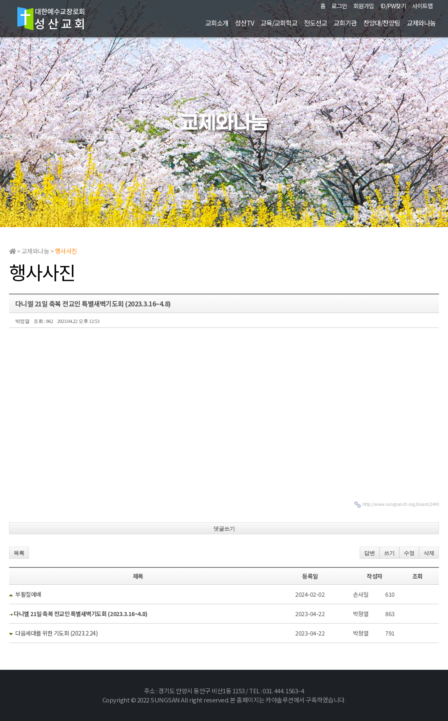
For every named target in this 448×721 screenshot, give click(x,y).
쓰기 (389, 553)
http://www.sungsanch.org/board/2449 (401, 503)
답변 (369, 553)
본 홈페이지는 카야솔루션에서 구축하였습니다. (288, 699)
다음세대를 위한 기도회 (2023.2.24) (56, 633)
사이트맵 (422, 5)
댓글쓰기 (224, 529)
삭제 (429, 553)
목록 (19, 553)
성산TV (244, 23)
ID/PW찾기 (393, 5)
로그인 (339, 5)
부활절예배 (28, 594)
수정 (409, 553)
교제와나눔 (421, 23)
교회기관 (345, 23)
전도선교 (315, 23)
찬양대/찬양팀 (381, 23)
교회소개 (216, 23)
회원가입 (363, 5)
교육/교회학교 (279, 23)
